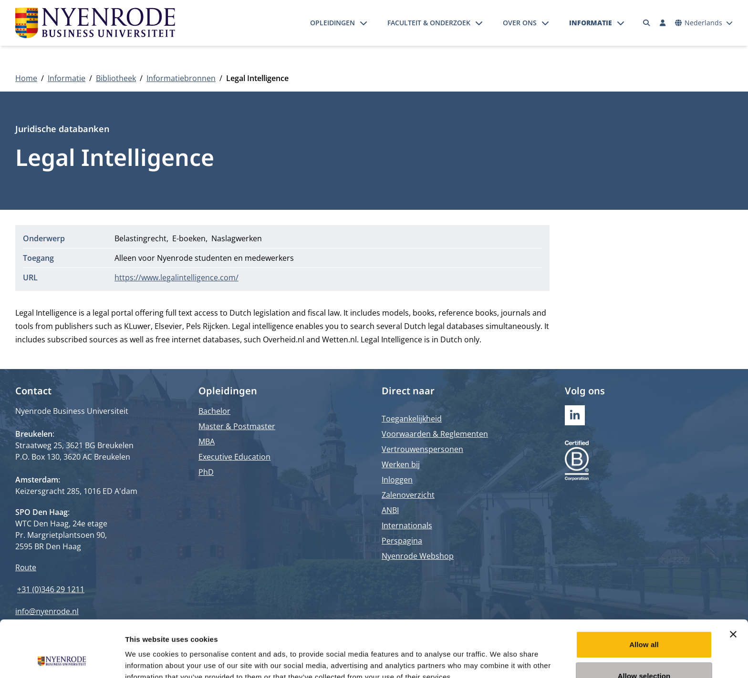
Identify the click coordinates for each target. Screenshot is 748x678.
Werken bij (401, 464)
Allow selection (644, 623)
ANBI (390, 510)
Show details (500, 659)
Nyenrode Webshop (418, 556)
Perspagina (402, 540)
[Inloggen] (662, 23)
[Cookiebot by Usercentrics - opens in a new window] (62, 659)
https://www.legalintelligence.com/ (176, 277)
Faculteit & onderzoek (428, 22)
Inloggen (397, 479)
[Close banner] (733, 581)
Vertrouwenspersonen (422, 449)
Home (26, 78)
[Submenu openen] (363, 23)
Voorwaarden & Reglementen (435, 434)
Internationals (407, 525)
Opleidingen (332, 22)
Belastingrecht (140, 238)
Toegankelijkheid (412, 418)
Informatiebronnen (181, 78)
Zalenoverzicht (408, 495)
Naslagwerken (236, 238)
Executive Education (234, 457)
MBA (206, 441)
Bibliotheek (116, 78)
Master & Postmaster (236, 426)
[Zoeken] (647, 23)
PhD (206, 472)
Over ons (520, 22)
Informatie (590, 22)
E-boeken (189, 238)
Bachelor (214, 411)
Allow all (644, 591)
